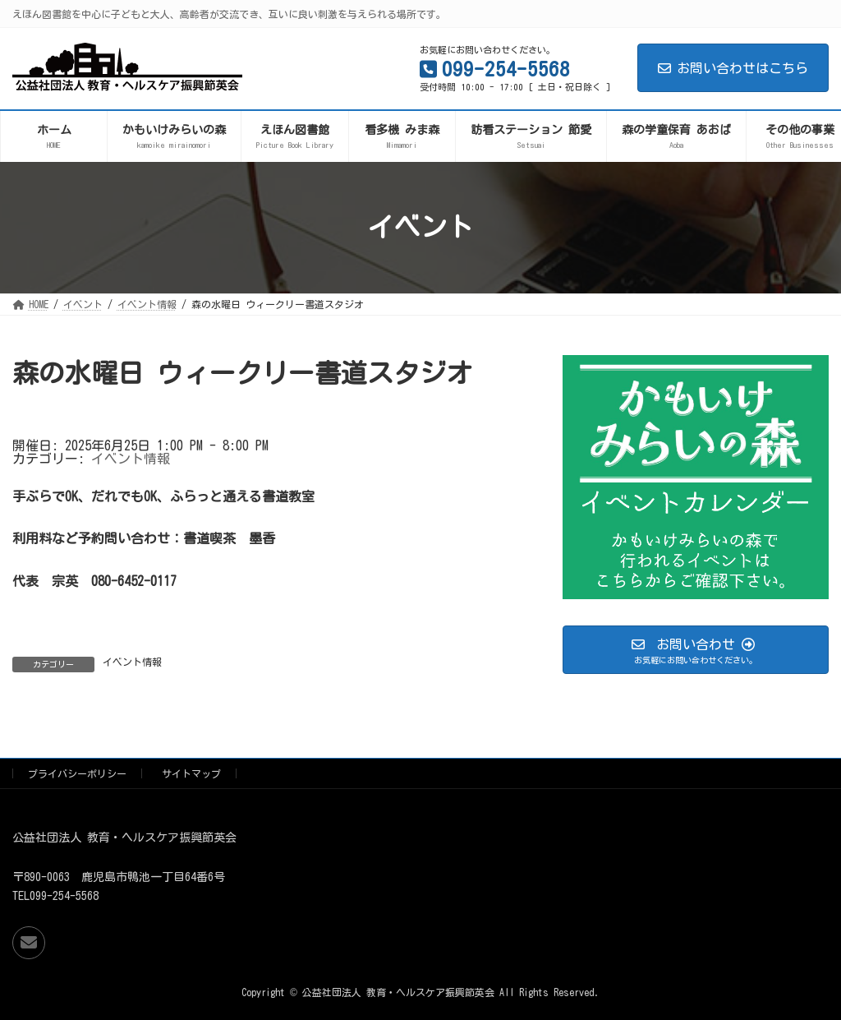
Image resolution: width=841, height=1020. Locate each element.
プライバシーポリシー (77, 773)
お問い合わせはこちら (733, 68)
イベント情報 (130, 458)
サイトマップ (191, 773)
